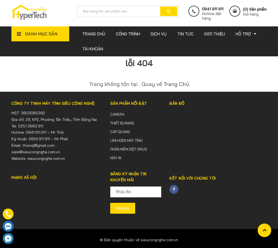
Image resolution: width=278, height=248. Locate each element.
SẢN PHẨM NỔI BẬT (128, 103)
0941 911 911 (212, 9)
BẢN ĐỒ (176, 103)
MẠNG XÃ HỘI (24, 177)
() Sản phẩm (255, 12)
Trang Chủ (176, 84)
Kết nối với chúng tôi (192, 178)
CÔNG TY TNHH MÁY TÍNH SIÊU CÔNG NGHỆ (52, 103)
